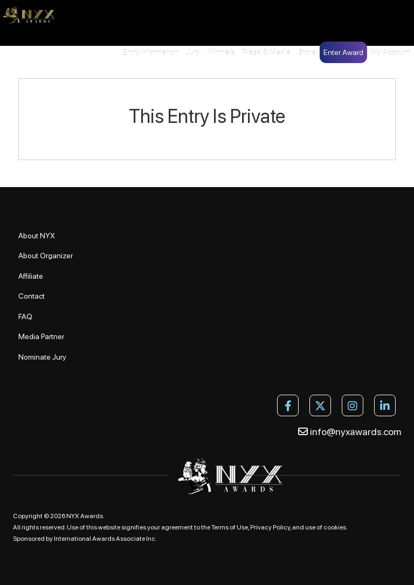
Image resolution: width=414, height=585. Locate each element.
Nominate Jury (42, 357)
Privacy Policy (270, 527)
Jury (193, 52)
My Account (390, 52)
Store (307, 52)
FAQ (25, 316)
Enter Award (343, 52)
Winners (221, 52)
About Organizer (45, 255)
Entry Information (150, 52)
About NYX (36, 235)
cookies (334, 527)
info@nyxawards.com (349, 431)
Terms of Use (229, 527)
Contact (31, 296)
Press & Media (267, 52)
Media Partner (41, 336)
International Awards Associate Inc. (105, 538)
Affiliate (30, 276)
